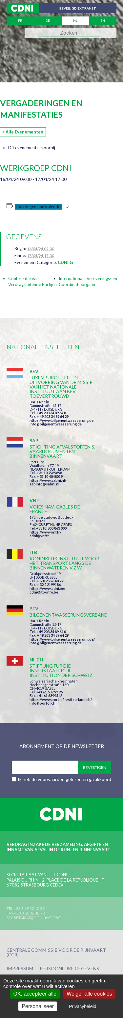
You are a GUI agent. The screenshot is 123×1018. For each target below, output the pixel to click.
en (102, 20)
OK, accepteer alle (34, 994)
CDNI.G (65, 262)
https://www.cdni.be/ (47, 588)
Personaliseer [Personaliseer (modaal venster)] (38, 1006)
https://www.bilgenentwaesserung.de (61, 420)
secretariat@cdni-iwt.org (34, 917)
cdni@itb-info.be (44, 592)
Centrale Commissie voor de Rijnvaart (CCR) (56, 952)
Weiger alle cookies (89, 994)
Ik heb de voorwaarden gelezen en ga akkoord (64, 779)
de (48, 20)
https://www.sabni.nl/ (48, 480)
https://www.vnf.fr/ (45, 532)
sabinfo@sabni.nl (44, 484)
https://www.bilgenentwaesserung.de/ (62, 639)
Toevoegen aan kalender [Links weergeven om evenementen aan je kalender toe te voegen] (38, 206)
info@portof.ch (42, 703)
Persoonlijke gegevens (69, 968)
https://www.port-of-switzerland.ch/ (61, 699)
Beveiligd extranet (77, 8)
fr (20, 20)
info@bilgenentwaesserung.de (56, 424)
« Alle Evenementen (23, 131)
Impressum (20, 968)
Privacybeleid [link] (82, 1006)
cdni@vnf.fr (39, 536)
